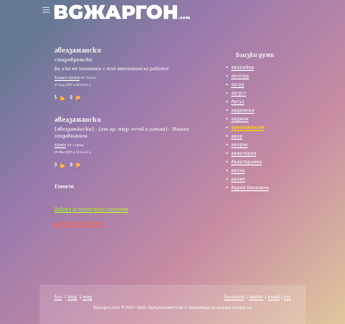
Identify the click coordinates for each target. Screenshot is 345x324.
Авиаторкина (246, 162)
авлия (238, 179)
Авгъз (237, 101)
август (238, 93)
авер (236, 136)
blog (72, 297)
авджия (240, 119)
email (274, 297)
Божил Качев (67, 77)
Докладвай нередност (79, 223)
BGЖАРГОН (121, 12)
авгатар (240, 76)
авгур (237, 84)
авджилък (242, 110)
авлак (238, 170)
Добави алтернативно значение (91, 209)
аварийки (242, 67)
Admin (60, 144)
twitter (256, 297)
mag (87, 297)
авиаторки (243, 153)
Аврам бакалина (250, 187)
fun (58, 297)
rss (287, 297)
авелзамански (247, 127)
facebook (234, 297)
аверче (239, 144)
